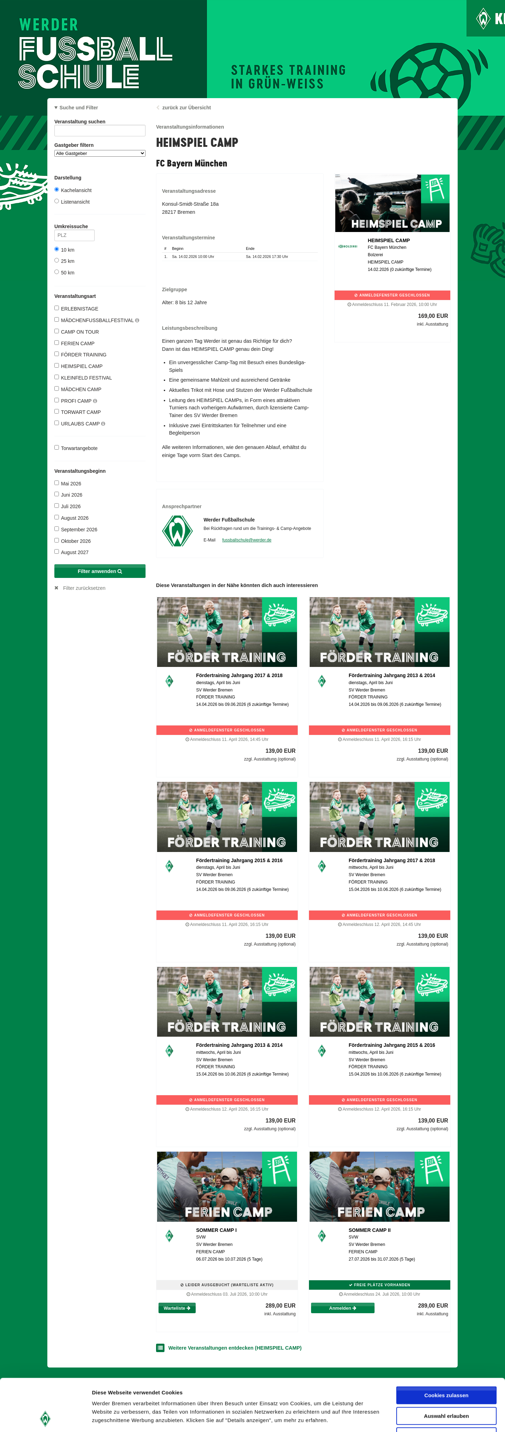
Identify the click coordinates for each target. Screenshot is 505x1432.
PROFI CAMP (75, 401)
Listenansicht (72, 202)
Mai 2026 (67, 483)
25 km (64, 261)
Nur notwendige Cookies (446, 1387)
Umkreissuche (74, 228)
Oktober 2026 (72, 541)
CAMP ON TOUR (76, 332)
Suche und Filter (79, 107)
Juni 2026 (68, 495)
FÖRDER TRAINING (80, 354)
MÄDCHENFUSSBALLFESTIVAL (96, 320)
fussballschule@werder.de (246, 540)
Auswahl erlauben (446, 1367)
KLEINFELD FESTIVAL (83, 378)
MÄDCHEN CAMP (77, 389)
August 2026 (71, 518)
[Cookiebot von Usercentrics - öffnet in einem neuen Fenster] (45, 1418)
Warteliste (177, 1308)
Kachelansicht (73, 190)
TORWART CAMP (77, 412)
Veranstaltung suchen (100, 123)
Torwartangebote (75, 448)
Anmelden (342, 1308)
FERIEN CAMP (74, 343)
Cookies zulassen (446, 1346)
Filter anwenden (100, 571)
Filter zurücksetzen (84, 588)
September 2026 (75, 529)
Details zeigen (373, 1418)
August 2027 (71, 552)
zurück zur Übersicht (186, 107)
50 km (64, 272)
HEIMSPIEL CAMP (78, 366)
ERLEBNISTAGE (76, 309)
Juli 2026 (67, 506)
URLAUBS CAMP (79, 424)
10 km (64, 250)
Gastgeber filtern (100, 149)
